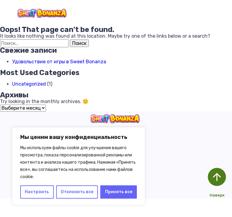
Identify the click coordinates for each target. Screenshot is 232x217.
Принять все (118, 191)
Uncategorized (29, 84)
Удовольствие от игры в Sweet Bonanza (59, 61)
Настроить (37, 191)
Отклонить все (77, 191)
